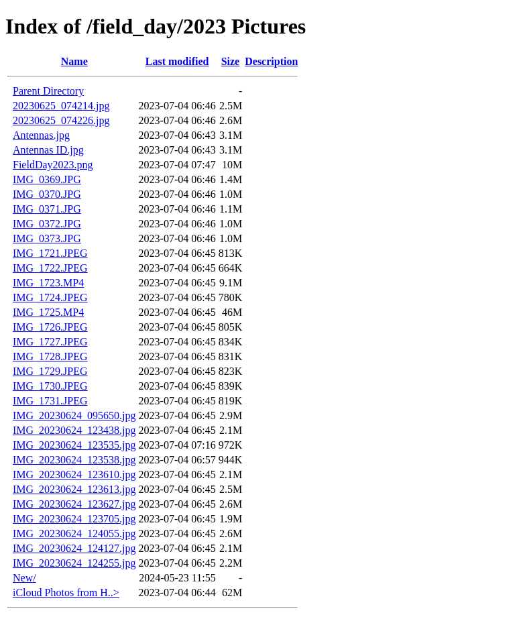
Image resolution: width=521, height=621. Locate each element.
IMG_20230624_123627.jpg (74, 504)
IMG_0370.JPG (47, 194)
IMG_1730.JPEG (50, 386)
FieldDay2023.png (53, 164)
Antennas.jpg (41, 135)
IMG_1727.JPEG (50, 341)
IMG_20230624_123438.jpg (74, 430)
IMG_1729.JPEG (50, 371)
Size (230, 61)
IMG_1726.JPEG (50, 327)
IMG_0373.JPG (47, 238)
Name (74, 61)
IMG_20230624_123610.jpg (74, 474)
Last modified (177, 61)
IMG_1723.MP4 (48, 282)
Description (271, 61)
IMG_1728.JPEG (50, 356)
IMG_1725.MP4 (48, 312)
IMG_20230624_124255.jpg (74, 563)
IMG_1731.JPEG (50, 400)
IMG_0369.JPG (47, 179)
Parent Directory (48, 91)
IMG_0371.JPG (47, 209)
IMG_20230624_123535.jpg (74, 445)
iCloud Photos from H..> (66, 592)
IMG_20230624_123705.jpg (74, 518)
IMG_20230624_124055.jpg (74, 533)
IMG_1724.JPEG (50, 297)
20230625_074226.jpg (61, 120)
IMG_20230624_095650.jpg (74, 415)
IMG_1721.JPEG (50, 253)
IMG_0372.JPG (47, 223)
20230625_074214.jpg (61, 105)
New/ (24, 577)
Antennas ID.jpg (48, 150)
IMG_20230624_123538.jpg (74, 459)
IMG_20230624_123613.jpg (74, 489)
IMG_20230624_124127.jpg (74, 548)
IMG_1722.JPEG (50, 268)
